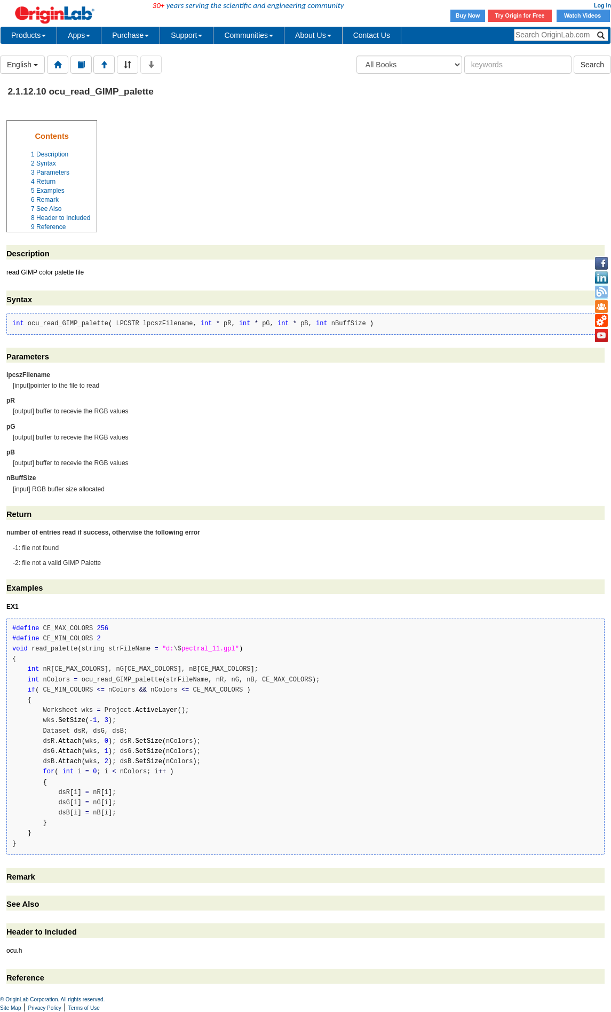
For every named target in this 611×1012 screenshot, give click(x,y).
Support (186, 35)
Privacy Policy (44, 1008)
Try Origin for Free (520, 15)
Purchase (130, 35)
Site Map (10, 1008)
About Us (313, 35)
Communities (248, 35)
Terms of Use (84, 1008)
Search (592, 64)
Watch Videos (583, 15)
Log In (602, 5)
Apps (79, 35)
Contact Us (371, 35)
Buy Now (468, 15)
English (22, 64)
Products (28, 35)
